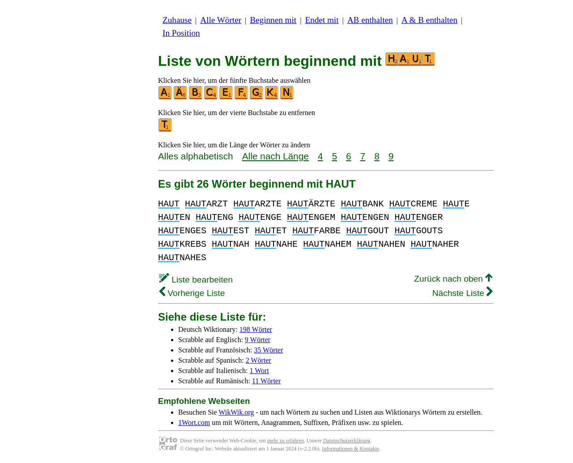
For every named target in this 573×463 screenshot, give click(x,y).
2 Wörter (258, 360)
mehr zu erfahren (285, 440)
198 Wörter (255, 329)
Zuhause (177, 20)
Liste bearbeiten (196, 279)
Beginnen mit (273, 20)
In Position (181, 33)
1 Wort (259, 370)
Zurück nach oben (453, 278)
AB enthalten (370, 20)
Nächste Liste (462, 293)
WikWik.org (236, 412)
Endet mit (321, 20)
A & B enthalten (430, 20)
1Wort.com (194, 422)
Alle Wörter (220, 20)
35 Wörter (268, 350)
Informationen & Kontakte (350, 449)
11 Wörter (266, 381)
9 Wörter (257, 339)
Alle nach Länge (275, 156)
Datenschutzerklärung (346, 440)
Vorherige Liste (192, 293)
